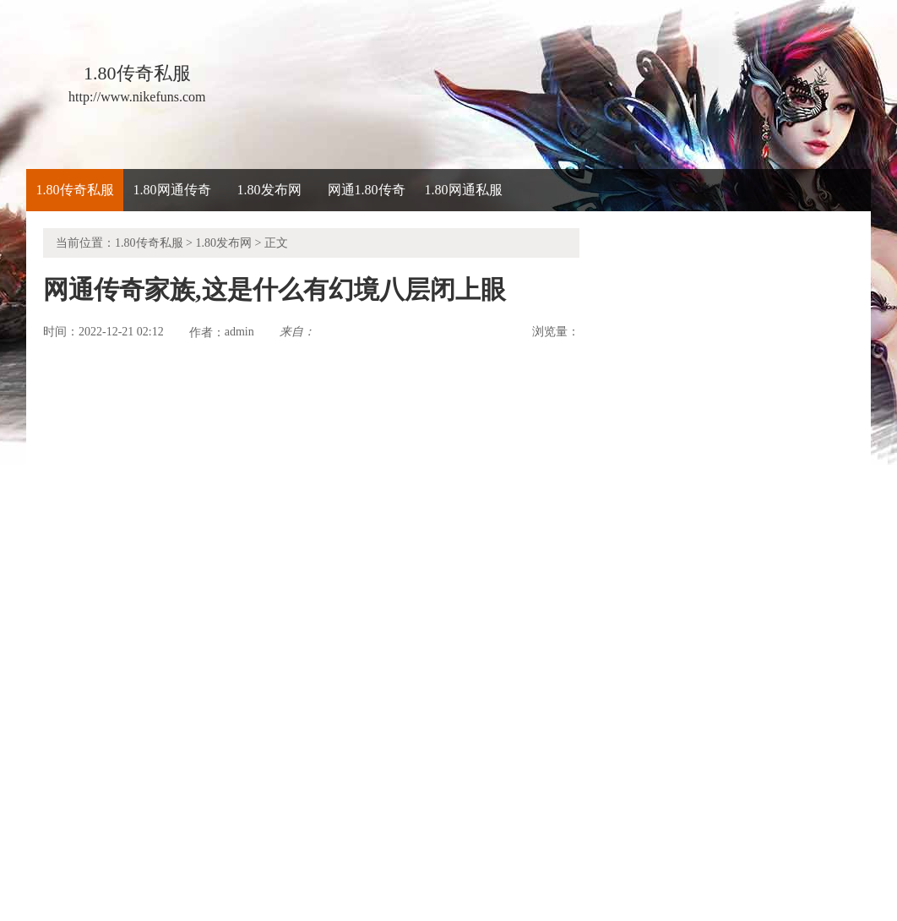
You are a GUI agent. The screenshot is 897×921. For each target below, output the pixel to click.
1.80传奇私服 (75, 190)
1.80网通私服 (464, 190)
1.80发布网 (269, 190)
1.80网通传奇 (172, 190)
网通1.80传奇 (366, 190)
